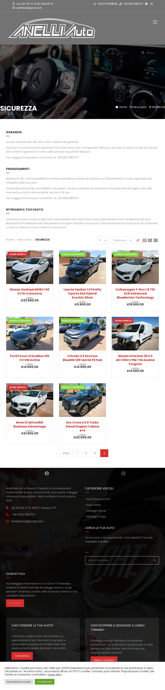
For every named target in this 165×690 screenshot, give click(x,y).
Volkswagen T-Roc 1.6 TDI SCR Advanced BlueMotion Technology (135, 294)
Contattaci (22, 656)
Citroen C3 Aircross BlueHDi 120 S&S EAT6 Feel (82, 358)
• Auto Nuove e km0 (97, 499)
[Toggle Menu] (155, 19)
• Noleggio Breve (95, 511)
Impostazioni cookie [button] (19, 681)
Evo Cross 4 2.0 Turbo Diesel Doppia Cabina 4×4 (82, 427)
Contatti (15, 603)
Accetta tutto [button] (44, 681)
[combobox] (102, 240)
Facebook (47, 473)
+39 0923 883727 (131, 3)
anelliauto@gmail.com (29, 7)
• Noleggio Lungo (95, 516)
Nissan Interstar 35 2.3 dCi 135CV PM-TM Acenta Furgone (135, 360)
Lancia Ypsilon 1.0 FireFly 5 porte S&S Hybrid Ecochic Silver (82, 294)
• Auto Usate (93, 505)
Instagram (123, 473)
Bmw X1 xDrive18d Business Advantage (29, 425)
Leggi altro (55, 674)
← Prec (64, 453)
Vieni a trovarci (104, 660)
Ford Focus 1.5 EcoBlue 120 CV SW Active (29, 358)
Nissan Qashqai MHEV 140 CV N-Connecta (29, 292)
